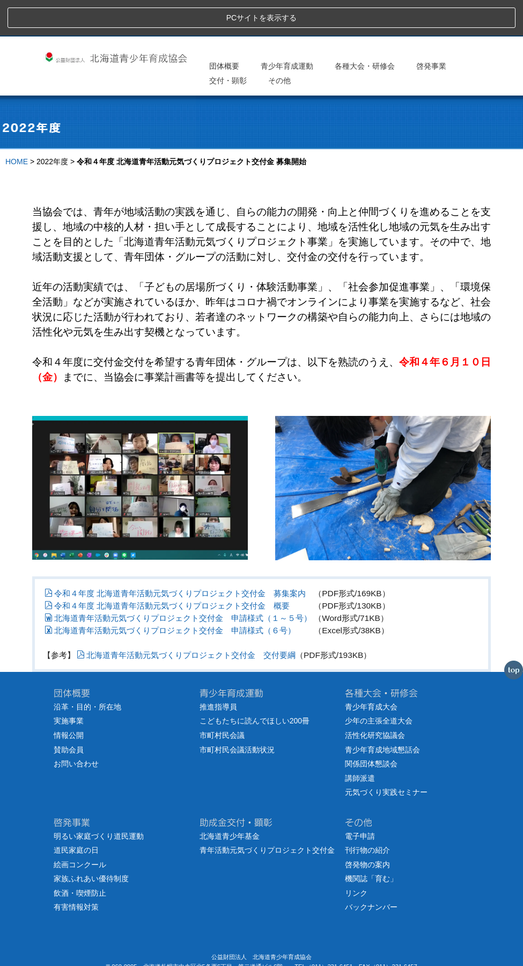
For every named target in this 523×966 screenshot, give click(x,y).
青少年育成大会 (371, 671)
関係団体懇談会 (371, 728)
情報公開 (69, 700)
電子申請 (360, 800)
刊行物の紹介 (367, 814)
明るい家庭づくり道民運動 (99, 800)
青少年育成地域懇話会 (382, 713)
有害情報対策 (76, 871)
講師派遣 (360, 742)
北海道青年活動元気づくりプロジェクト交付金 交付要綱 (186, 619)
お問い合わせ (76, 728)
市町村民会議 (222, 700)
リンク (356, 857)
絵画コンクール (80, 828)
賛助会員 (69, 713)
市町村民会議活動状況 (237, 713)
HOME (16, 126)
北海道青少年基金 (230, 800)
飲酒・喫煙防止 (80, 857)
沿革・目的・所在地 (87, 671)
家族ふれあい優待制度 (91, 843)
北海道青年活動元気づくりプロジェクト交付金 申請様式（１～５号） (178, 582)
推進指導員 (218, 671)
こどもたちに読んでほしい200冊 (255, 685)
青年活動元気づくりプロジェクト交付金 (267, 814)
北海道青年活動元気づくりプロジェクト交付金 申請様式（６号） (170, 594)
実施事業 (69, 685)
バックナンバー (371, 871)
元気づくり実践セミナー (386, 756)
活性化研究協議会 (375, 700)
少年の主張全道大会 (378, 685)
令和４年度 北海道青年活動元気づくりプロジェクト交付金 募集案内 (175, 557)
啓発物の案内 (367, 828)
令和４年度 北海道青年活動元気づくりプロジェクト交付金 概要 (167, 569)
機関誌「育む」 (371, 843)
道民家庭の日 (76, 814)
